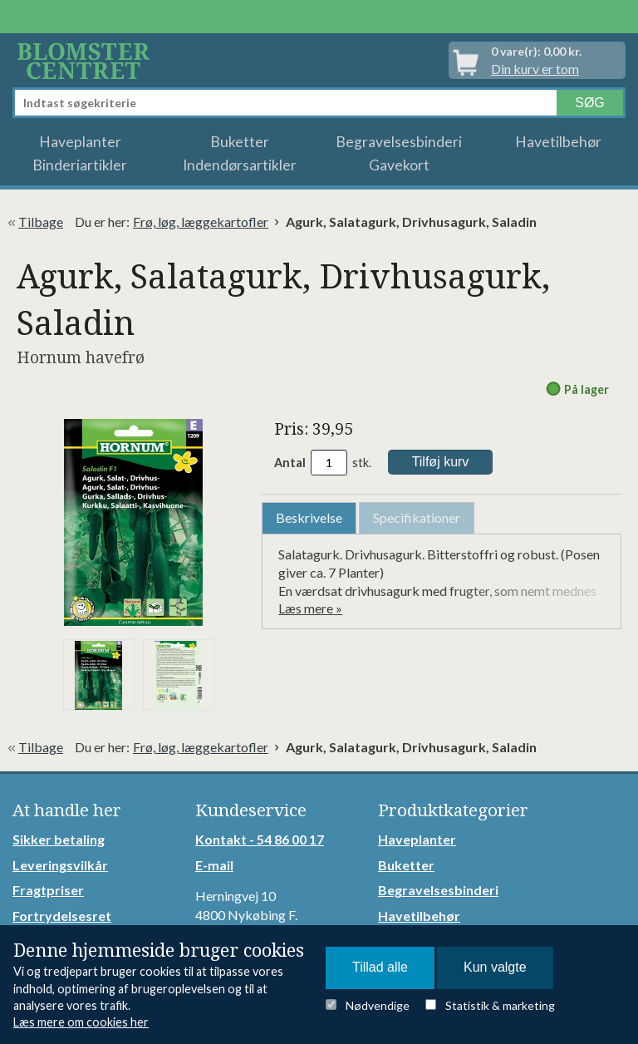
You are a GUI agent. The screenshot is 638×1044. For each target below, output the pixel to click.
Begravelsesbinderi (399, 141)
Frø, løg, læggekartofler (200, 221)
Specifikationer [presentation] (416, 517)
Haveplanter (80, 141)
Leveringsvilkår (60, 865)
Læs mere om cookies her (81, 1022)
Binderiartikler (79, 165)
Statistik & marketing (500, 1005)
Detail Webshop (86, 60)
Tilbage (40, 221)
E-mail (214, 865)
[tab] (309, 518)
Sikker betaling (58, 839)
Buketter (239, 141)
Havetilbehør (558, 141)
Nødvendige (378, 1005)
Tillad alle (380, 967)
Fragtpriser (48, 890)
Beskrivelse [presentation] (309, 517)
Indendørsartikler (240, 165)
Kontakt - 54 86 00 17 (259, 839)
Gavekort (399, 165)
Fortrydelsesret (61, 915)
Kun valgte (495, 967)
